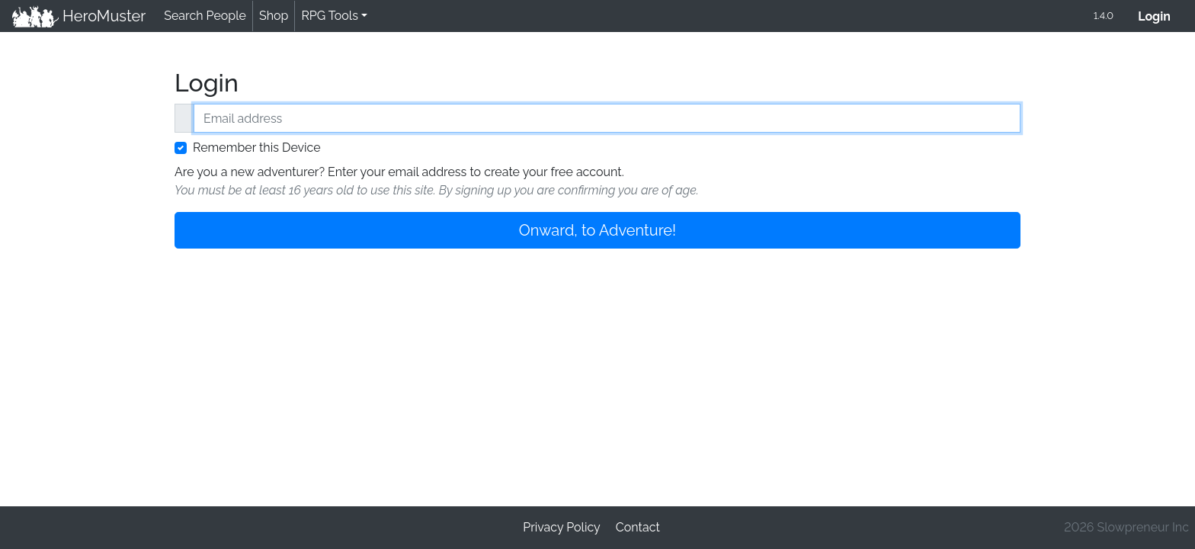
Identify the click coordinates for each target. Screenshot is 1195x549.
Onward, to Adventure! (597, 230)
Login (1160, 15)
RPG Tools (329, 15)
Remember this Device (257, 147)
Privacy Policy (562, 527)
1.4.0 (1103, 15)
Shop (273, 15)
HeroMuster (79, 16)
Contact (638, 527)
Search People (205, 15)
